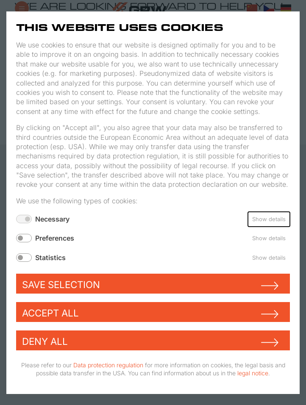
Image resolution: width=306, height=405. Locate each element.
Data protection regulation (108, 364)
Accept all (50, 312)
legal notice (252, 373)
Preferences (54, 238)
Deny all (45, 341)
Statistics (50, 257)
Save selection (61, 284)
